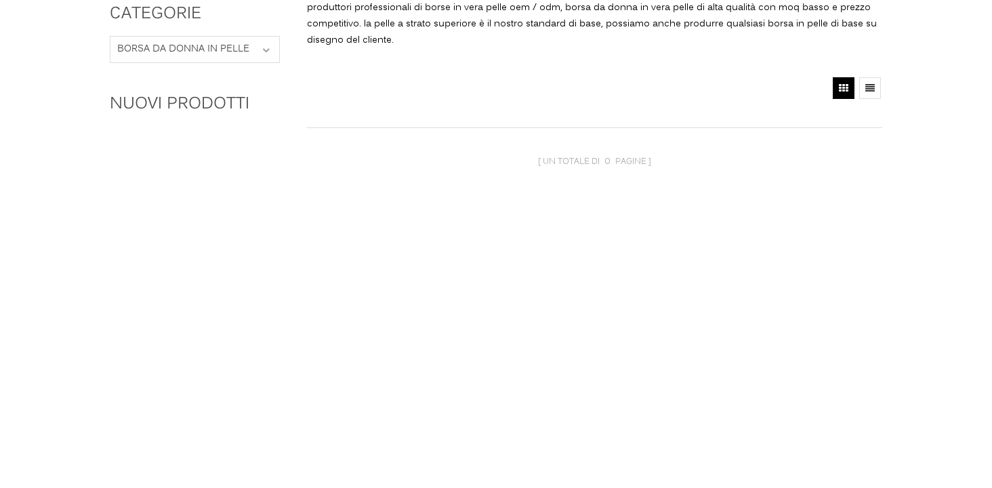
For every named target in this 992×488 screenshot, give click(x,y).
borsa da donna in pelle (183, 49)
